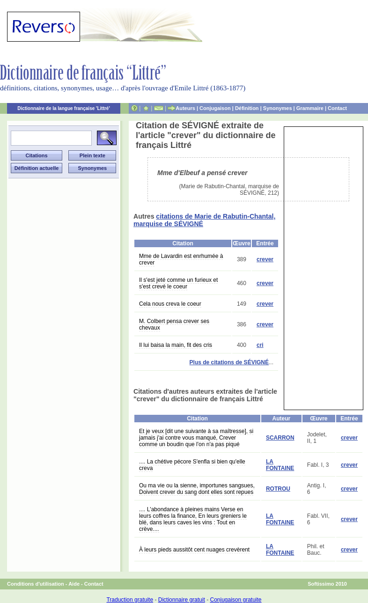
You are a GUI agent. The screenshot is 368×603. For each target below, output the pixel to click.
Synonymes (277, 108)
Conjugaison (215, 108)
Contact (337, 108)
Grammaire (310, 108)
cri (260, 345)
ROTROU (278, 488)
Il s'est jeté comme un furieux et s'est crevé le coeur (178, 283)
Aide (74, 584)
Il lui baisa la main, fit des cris (175, 345)
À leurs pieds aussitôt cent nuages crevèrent (194, 549)
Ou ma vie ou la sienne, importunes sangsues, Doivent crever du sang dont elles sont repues (197, 488)
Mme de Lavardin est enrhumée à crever (181, 259)
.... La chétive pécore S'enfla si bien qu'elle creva (192, 464)
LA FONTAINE (280, 464)
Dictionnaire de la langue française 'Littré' (63, 108)
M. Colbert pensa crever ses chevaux (174, 324)
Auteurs (185, 108)
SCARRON (280, 437)
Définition (247, 108)
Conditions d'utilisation (35, 584)
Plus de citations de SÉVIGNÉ (229, 362)
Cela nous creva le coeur (170, 304)
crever (265, 259)
